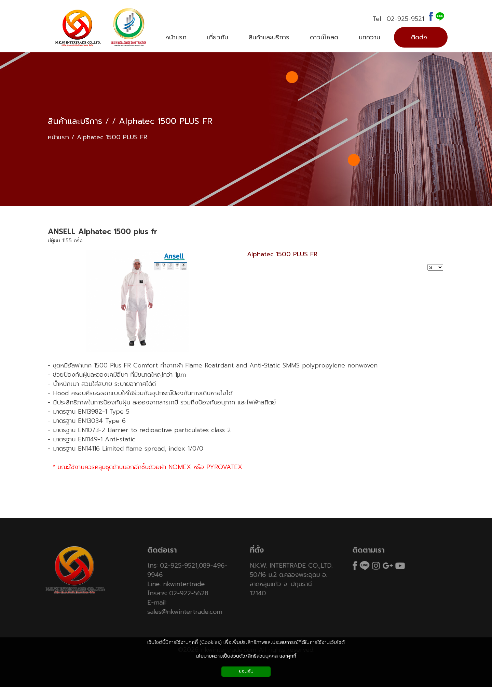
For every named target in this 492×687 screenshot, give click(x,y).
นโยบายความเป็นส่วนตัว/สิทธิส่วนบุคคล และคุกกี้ (246, 656)
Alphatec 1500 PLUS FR (166, 121)
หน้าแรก (58, 137)
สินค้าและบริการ (75, 121)
